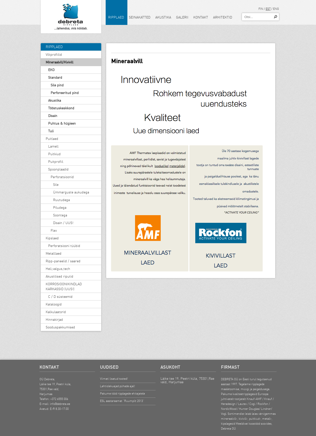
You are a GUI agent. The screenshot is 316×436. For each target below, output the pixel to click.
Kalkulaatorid (56, 312)
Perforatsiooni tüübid (64, 246)
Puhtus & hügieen (62, 123)
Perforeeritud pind (65, 93)
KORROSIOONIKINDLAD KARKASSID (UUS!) (64, 286)
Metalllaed (53, 253)
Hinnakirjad (54, 319)
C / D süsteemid (60, 296)
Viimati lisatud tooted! (114, 378)
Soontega (60, 215)
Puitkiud (54, 154)
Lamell (53, 146)
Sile (56, 184)
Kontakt (200, 17)
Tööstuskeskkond (61, 108)
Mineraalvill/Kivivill (59, 62)
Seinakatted (139, 17)
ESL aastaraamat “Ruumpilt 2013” (122, 401)
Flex (54, 230)
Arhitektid (222, 17)
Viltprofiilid (54, 54)
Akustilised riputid (59, 276)
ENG (276, 9)
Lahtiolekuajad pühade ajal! (117, 386)
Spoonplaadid (58, 169)
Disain (52, 116)
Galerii (182, 17)
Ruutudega (61, 200)
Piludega (59, 207)
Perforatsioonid (62, 177)
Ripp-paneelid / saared (63, 261)
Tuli (51, 131)
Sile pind (57, 85)
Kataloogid (54, 304)
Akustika (163, 17)
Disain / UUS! (63, 223)
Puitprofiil (55, 161)
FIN (260, 9)
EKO (51, 70)
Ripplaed (116, 17)
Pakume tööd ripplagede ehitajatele (122, 393)
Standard (55, 77)
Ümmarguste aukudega (71, 192)
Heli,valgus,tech (58, 268)
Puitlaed (52, 138)
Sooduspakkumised (60, 327)
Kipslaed (52, 238)
